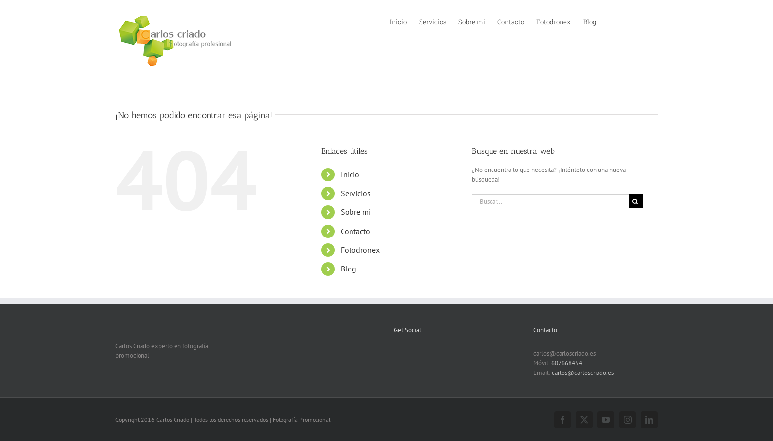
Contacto (355, 231)
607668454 (566, 363)
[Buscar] (636, 201)
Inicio (350, 174)
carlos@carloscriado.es (583, 373)
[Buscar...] (550, 201)
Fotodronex (360, 250)
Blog (348, 268)
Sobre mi (356, 212)
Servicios (356, 193)
